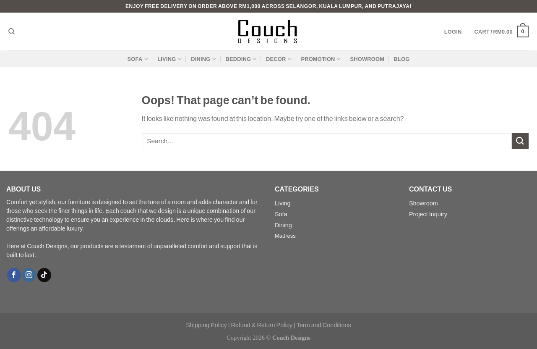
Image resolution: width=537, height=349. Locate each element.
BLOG (401, 58)
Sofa (281, 214)
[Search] (11, 31)
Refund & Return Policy (261, 324)
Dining (283, 224)
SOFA (138, 59)
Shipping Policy (206, 324)
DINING (203, 59)
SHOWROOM (367, 58)
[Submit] (520, 141)
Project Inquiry (428, 214)
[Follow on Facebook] (14, 275)
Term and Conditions (324, 324)
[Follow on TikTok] (44, 275)
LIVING (169, 59)
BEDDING (240, 59)
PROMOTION (321, 59)
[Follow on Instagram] (29, 275)
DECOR (279, 59)
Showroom (423, 203)
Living (283, 203)
